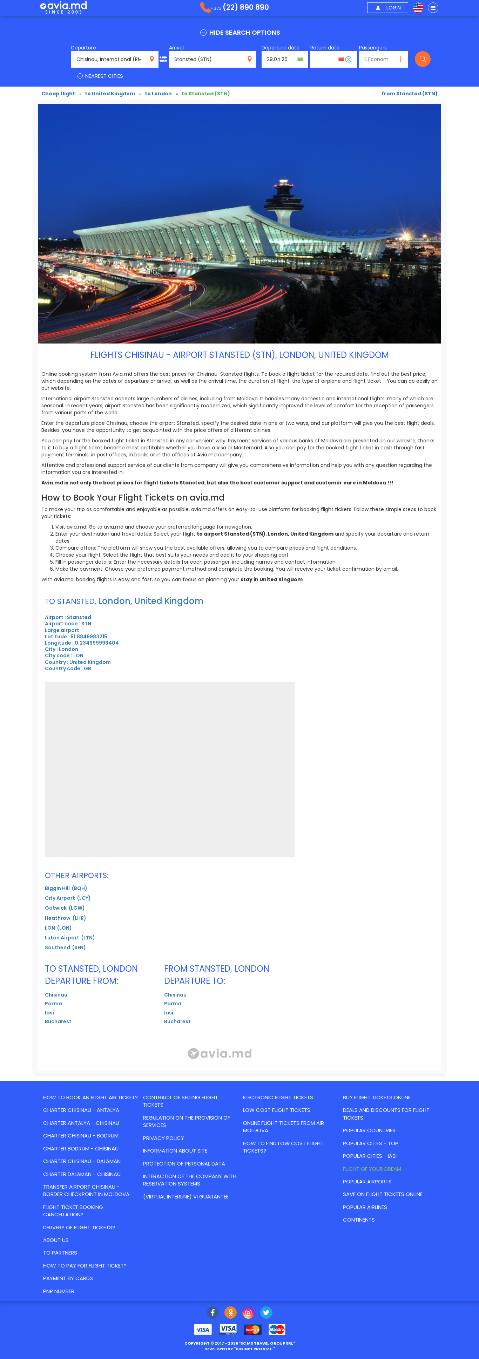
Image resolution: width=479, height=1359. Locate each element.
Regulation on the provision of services (186, 1121)
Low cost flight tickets (276, 1110)
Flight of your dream (372, 1169)
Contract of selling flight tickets (180, 1101)
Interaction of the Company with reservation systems (189, 1180)
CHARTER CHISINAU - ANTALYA (81, 1110)
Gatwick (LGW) (65, 907)
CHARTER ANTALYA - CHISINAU (81, 1123)
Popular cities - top (370, 1143)
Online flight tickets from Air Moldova (283, 1126)
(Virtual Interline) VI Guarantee (186, 1196)
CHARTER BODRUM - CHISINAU (81, 1148)
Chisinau (56, 994)
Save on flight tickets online (383, 1194)
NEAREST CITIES (99, 76)
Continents (359, 1219)
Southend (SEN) (65, 947)
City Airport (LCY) (68, 898)
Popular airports (367, 1181)
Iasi (49, 1012)
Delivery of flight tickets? (79, 1227)
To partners (60, 1252)
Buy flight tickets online (377, 1097)
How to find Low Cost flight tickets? (283, 1147)
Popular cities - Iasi (370, 1156)
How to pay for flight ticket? (85, 1265)
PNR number (58, 1291)
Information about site (175, 1150)
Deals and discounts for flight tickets (386, 1113)
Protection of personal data (184, 1163)
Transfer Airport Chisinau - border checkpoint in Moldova (86, 1190)
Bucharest (58, 1021)
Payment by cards (68, 1278)
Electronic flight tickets (278, 1097)
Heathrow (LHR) (65, 918)
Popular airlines (365, 1207)
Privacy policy (163, 1138)
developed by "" (239, 1349)
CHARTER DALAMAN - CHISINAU (82, 1174)
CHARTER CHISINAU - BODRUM (81, 1135)
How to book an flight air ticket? (90, 1097)
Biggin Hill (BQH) (66, 888)
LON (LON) (58, 927)
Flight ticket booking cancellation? (73, 1210)
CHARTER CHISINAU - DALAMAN (82, 1161)
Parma (53, 1003)
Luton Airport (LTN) (70, 937)
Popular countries (369, 1130)
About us (56, 1240)
